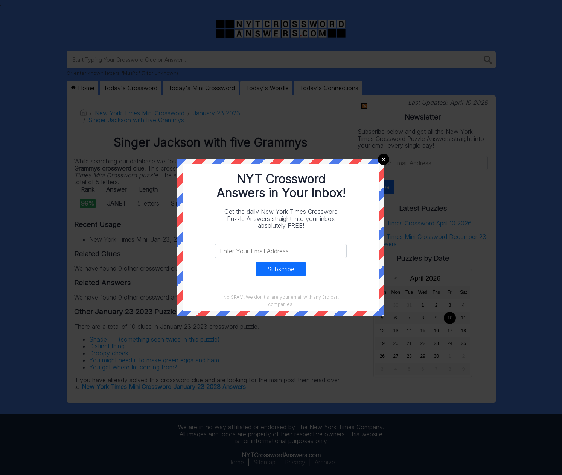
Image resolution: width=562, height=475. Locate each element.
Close (383, 159)
